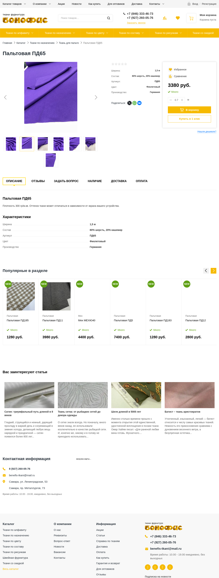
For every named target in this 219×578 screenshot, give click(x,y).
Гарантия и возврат (108, 563)
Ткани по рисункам (166, 32)
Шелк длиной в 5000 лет (126, 411)
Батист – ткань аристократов (182, 411)
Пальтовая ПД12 (195, 320)
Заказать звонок (136, 22)
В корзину (189, 110)
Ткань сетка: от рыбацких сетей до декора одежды (79, 413)
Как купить (94, 3)
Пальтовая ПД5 (123, 320)
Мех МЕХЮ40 (86, 320)
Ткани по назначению (58, 32)
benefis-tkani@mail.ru (22, 475)
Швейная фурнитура (15, 557)
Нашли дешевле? (206, 131)
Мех (80, 316)
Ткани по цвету (95, 32)
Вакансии (59, 552)
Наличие (95, 181)
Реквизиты (60, 535)
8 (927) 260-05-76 (19, 468)
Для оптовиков (116, 3)
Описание (14, 181)
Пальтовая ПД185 (18, 320)
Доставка (137, 3)
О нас (57, 529)
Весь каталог (11, 568)
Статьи (100, 535)
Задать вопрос (66, 181)
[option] (21, 312)
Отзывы (38, 181)
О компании (40, 3)
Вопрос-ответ (62, 541)
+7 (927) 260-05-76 (163, 542)
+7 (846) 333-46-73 (163, 536)
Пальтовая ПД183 (161, 320)
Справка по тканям (108, 541)
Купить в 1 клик (189, 118)
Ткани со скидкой (203, 32)
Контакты (155, 3)
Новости (76, 3)
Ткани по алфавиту (18, 32)
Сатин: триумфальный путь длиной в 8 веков (28, 413)
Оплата (142, 181)
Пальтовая (12, 316)
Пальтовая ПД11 (52, 320)
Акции (61, 3)
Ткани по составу (129, 32)
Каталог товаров (12, 3)
